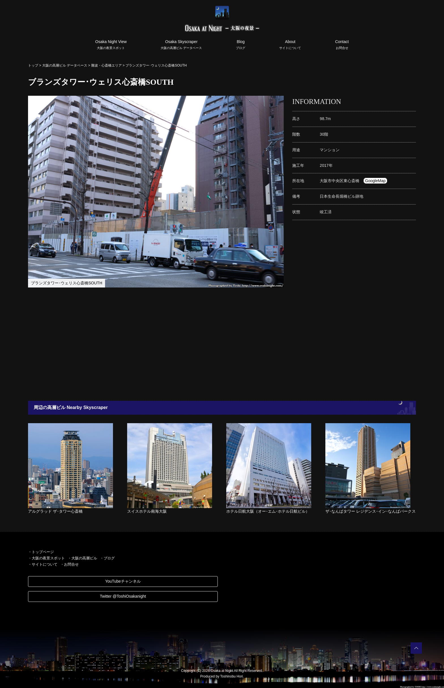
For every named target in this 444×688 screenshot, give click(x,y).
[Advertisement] (194, 344)
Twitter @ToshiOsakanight (123, 596)
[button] (278, 100)
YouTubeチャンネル (122, 581)
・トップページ (41, 552)
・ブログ (107, 558)
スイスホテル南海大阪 (147, 511)
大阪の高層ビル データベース (64, 65)
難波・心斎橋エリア (106, 65)
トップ (33, 65)
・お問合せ (69, 564)
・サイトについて (42, 564)
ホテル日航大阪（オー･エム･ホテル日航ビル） (267, 511)
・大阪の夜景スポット (46, 558)
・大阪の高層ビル (82, 558)
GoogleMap (375, 180)
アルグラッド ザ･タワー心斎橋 (55, 511)
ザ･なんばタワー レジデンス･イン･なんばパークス (370, 511)
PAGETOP (416, 648)
